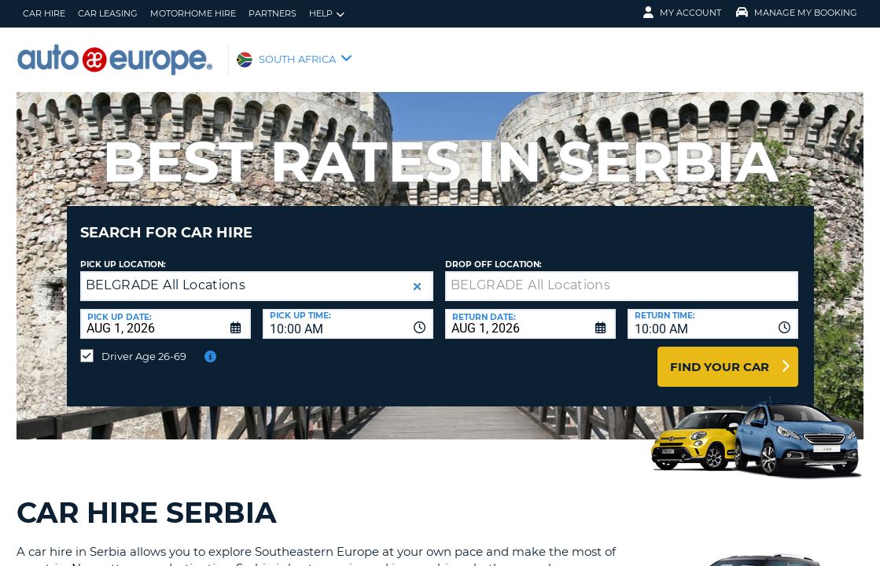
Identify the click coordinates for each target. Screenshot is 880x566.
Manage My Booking (796, 12)
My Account (682, 12)
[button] (417, 275)
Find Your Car (719, 354)
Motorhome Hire (193, 13)
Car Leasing (108, 13)
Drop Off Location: (493, 253)
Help (326, 14)
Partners (272, 13)
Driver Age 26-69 (143, 344)
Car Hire (44, 13)
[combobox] (348, 312)
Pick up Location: (123, 253)
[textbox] (621, 274)
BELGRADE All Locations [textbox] (166, 273)
